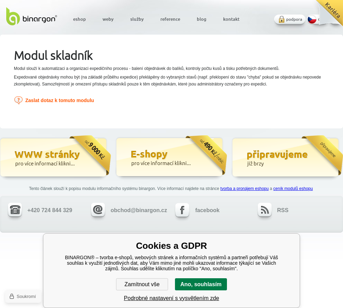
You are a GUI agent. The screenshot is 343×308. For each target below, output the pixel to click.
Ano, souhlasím (200, 284)
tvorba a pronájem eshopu (244, 188)
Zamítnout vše (141, 284)
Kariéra (327, 15)
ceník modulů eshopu (293, 188)
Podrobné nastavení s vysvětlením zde (171, 298)
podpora (294, 19)
